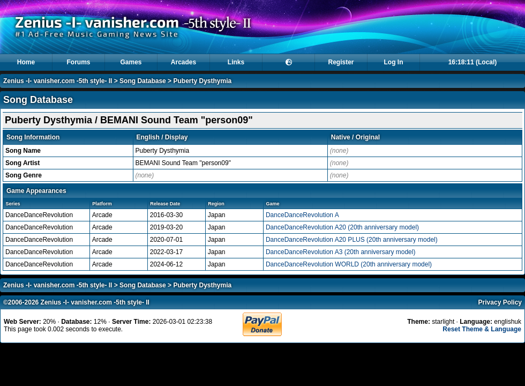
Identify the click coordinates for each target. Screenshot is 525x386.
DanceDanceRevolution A (302, 215)
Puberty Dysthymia (202, 81)
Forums (78, 62)
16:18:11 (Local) (472, 62)
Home (26, 62)
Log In (393, 62)
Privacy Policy (500, 302)
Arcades (183, 62)
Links (236, 62)
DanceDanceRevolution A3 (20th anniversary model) (341, 252)
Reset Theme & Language (481, 329)
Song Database (142, 81)
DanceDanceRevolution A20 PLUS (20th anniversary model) (352, 239)
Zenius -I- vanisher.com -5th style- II (57, 81)
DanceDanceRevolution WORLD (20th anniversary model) (349, 264)
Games (130, 62)
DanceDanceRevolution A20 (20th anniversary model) (342, 227)
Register (341, 62)
